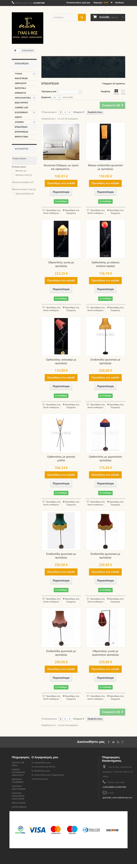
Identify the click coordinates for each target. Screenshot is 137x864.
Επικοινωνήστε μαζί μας (78, 2)
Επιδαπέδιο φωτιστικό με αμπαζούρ (105, 361)
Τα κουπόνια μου (39, 779)
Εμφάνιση (46, 97)
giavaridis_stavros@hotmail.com (117, 797)
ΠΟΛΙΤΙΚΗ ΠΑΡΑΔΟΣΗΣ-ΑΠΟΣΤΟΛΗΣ (18, 796)
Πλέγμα (116, 92)
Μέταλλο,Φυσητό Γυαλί (24, 189)
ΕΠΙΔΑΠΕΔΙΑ (21, 127)
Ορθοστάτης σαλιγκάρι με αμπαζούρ (61, 361)
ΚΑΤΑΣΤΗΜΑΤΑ (19, 807)
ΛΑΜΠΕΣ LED (21, 107)
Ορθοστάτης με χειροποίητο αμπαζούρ (105, 459)
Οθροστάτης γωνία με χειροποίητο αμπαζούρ (105, 653)
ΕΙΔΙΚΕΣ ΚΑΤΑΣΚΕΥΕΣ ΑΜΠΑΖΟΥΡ (18, 772)
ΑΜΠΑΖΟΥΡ (20, 83)
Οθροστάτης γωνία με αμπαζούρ (61, 264)
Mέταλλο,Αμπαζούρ (23, 182)
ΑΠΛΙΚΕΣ (19, 122)
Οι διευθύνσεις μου (40, 771)
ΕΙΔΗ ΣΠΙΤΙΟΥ (21, 102)
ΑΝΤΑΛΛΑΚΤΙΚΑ (23, 98)
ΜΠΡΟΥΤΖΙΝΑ (21, 137)
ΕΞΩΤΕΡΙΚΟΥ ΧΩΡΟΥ (21, 114)
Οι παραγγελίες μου (41, 762)
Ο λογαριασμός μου (44, 757)
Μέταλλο (21, 171)
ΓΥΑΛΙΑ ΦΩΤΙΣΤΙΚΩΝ (21, 76)
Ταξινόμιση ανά (48, 91)
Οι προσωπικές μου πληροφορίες (47, 775)
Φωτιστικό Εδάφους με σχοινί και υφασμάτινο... (61, 167)
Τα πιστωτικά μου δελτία (43, 767)
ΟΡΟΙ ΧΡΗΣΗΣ (19, 803)
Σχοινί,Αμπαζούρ (25, 193)
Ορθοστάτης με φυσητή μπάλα (61, 459)
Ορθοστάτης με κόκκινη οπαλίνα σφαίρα (105, 264)
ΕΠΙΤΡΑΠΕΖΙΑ (21, 132)
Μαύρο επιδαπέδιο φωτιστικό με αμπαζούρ (105, 167)
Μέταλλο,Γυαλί (24, 175)
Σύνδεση (119, 2)
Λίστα (123, 92)
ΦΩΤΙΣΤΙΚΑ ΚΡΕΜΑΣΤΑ (20, 90)
